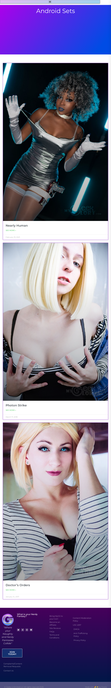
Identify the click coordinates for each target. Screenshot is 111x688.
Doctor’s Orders (18, 585)
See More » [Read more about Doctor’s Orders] (11, 590)
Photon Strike (16, 405)
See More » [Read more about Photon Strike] (11, 410)
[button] (50, 1)
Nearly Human (17, 225)
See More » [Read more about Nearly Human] (11, 230)
